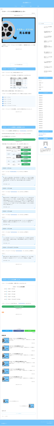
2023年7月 (40, 97)
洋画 (3, 312)
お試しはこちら (25, 164)
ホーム (40, 422)
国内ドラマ (41, 82)
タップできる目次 (18, 64)
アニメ (40, 80)
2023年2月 (40, 108)
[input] (45, 24)
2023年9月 (40, 95)
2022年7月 (40, 123)
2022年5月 (40, 127)
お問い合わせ (40, 135)
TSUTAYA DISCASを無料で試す (18, 139)
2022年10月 (41, 117)
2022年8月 (40, 121)
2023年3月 (40, 106)
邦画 (40, 89)
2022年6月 (40, 125)
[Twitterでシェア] (7, 331)
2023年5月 (40, 102)
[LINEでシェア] (30, 331)
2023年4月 (40, 104)
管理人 (45, 147)
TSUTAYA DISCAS (23, 130)
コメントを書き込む (18, 413)
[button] (52, 23)
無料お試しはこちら (26, 153)
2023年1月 (40, 110)
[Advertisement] (19, 56)
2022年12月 (41, 112)
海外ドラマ (41, 87)
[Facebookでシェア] (18, 331)
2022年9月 (40, 119)
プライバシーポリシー (42, 133)
